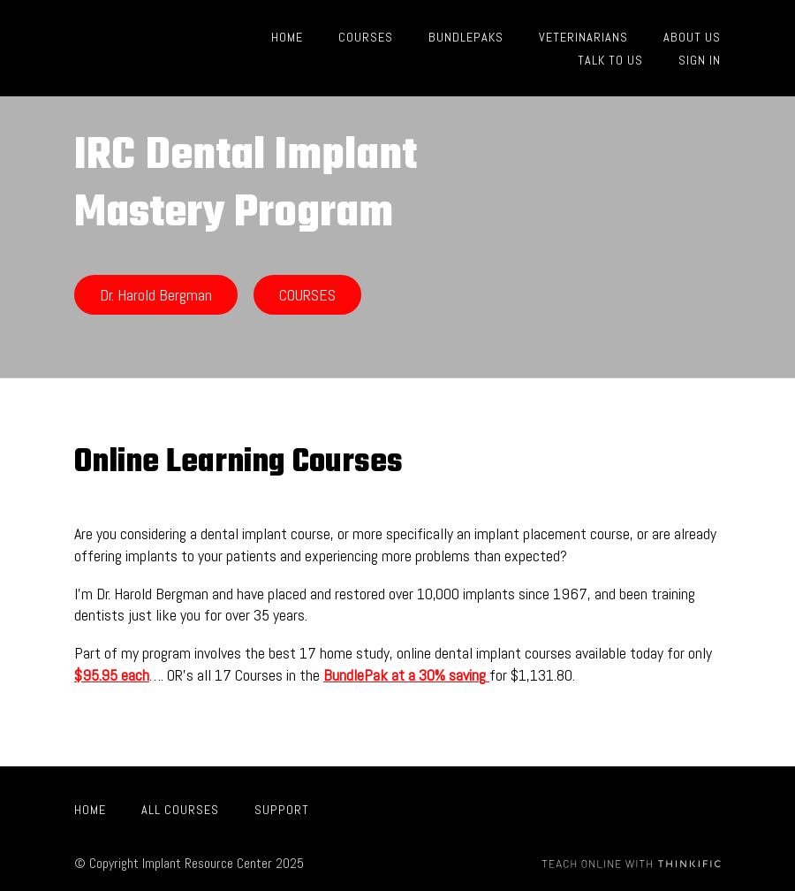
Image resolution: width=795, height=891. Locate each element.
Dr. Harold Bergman (156, 295)
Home (90, 810)
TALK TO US (610, 60)
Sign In (699, 60)
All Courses (180, 810)
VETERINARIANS (583, 37)
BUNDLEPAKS (466, 37)
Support (281, 810)
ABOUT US (692, 37)
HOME (287, 37)
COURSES (365, 37)
